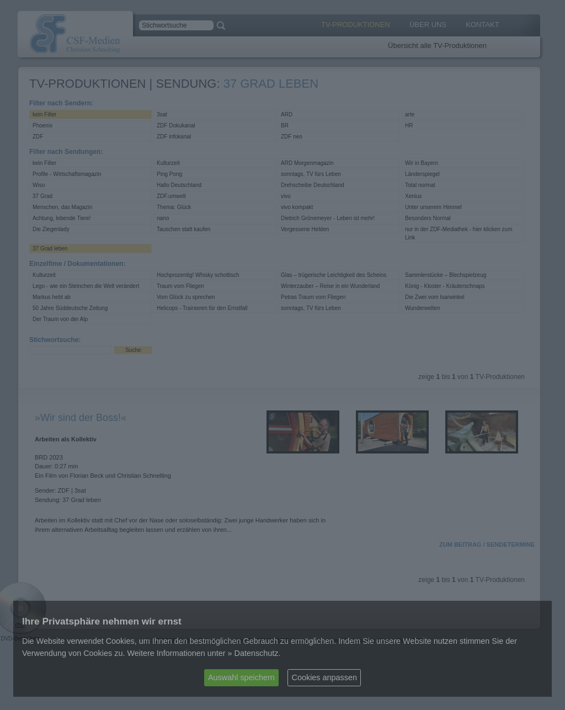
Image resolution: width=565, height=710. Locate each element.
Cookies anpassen (324, 677)
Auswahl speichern (241, 677)
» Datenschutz (253, 653)
